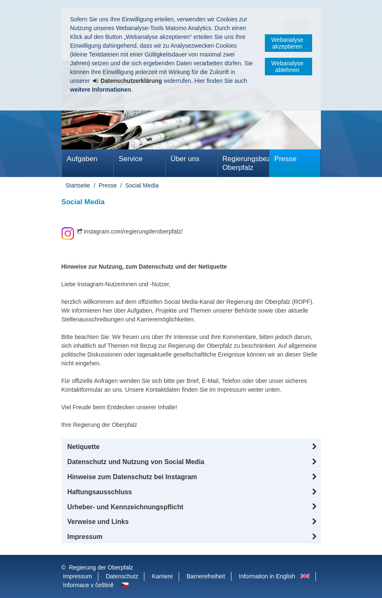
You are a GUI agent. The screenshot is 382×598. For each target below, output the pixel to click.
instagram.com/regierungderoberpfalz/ (133, 231)
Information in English (267, 576)
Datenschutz (122, 576)
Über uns (185, 159)
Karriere (162, 576)
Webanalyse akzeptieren (287, 43)
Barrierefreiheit (206, 576)
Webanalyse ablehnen (287, 66)
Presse (285, 159)
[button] (191, 447)
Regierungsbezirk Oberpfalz (246, 163)
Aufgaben (82, 159)
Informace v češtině (88, 585)
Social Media (142, 185)
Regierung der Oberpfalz (101, 567)
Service (131, 159)
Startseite (78, 185)
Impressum (77, 576)
